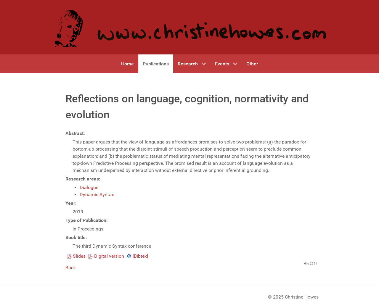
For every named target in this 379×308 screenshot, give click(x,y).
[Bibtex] (140, 256)
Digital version (109, 256)
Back (70, 267)
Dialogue (89, 187)
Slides (79, 256)
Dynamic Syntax (97, 194)
